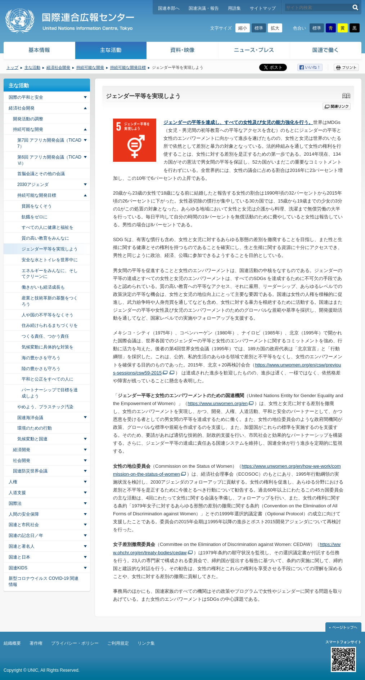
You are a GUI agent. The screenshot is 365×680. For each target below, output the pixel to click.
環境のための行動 (34, 428)
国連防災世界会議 (30, 471)
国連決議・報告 (204, 8)
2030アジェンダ (33, 184)
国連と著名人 (22, 546)
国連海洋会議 (30, 417)
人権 (13, 481)
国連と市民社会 (24, 524)
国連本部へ (169, 8)
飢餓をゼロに (35, 216)
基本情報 (39, 51)
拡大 (275, 28)
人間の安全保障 (24, 514)
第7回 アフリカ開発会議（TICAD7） (49, 143)
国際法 (15, 503)
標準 (258, 28)
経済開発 (21, 449)
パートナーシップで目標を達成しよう (50, 393)
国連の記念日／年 (26, 535)
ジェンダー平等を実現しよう (50, 249)
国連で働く (326, 51)
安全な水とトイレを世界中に (50, 259)
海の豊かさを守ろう (41, 357)
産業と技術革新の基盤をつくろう (50, 301)
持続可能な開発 (90, 67)
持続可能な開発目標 (128, 67)
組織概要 (12, 643)
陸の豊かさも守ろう (41, 368)
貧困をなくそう (37, 206)
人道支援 (17, 492)
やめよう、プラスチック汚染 (45, 406)
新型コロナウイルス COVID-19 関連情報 (43, 581)
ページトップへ (343, 627)
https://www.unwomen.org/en (218, 403)
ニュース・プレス (254, 51)
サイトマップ (263, 8)
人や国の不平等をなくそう (47, 314)
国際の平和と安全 (26, 97)
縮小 (242, 28)
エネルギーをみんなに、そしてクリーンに (50, 273)
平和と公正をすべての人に (47, 379)
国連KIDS (18, 567)
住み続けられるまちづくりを (50, 325)
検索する (355, 7)
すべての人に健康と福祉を (47, 227)
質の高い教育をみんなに (45, 238)
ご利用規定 (118, 643)
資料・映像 (182, 51)
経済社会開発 (58, 67)
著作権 (36, 643)
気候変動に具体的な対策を (47, 347)
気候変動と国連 (32, 438)
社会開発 (21, 460)
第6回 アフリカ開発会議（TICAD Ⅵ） (49, 160)
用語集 (234, 8)
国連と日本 (19, 557)
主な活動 (111, 51)
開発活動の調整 (28, 118)
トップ (12, 67)
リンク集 (146, 643)
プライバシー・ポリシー (75, 643)
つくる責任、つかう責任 (45, 336)
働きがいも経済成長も (43, 287)
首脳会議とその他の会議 (41, 173)
